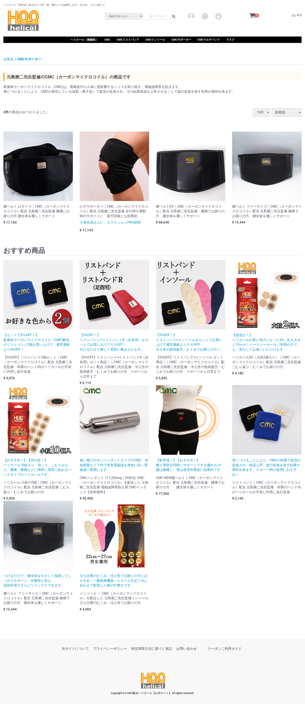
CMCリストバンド (128, 39)
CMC (107, 39)
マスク (230, 39)
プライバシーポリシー (110, 649)
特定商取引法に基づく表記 (151, 649)
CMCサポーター (181, 39)
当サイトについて (75, 649)
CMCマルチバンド (209, 39)
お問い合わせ (186, 649)
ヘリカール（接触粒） (84, 39)
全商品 (8, 59)
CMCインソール (155, 39)
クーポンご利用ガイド (225, 649)
